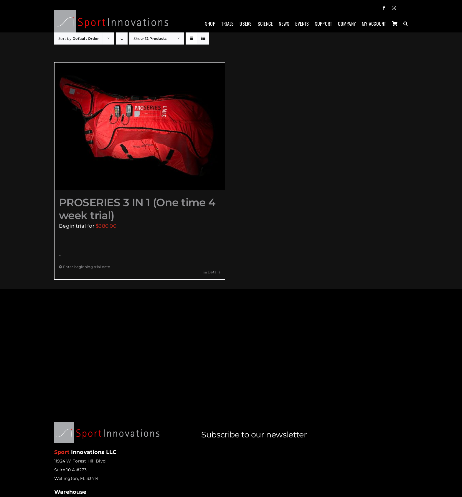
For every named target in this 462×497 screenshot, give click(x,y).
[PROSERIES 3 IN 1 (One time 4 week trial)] (140, 127)
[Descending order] (122, 38)
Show (149, 38)
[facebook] (384, 8)
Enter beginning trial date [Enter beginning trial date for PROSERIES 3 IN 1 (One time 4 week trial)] (86, 267)
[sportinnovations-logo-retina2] (111, 12)
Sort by (78, 38)
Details (214, 272)
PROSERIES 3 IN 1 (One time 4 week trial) (137, 209)
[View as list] (203, 38)
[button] (405, 26)
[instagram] (394, 8)
